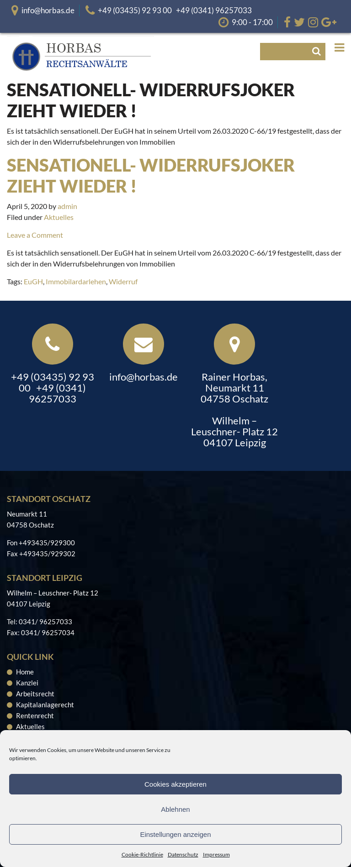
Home (25, 672)
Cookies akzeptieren (175, 784)
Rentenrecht (35, 715)
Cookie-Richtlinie (142, 854)
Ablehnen (175, 809)
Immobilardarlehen (76, 281)
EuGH (33, 281)
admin (67, 206)
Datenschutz (183, 854)
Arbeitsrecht (35, 693)
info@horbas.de (47, 10)
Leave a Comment (35, 234)
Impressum (216, 854)
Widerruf (123, 281)
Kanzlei (27, 683)
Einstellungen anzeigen (175, 834)
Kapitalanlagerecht (45, 704)
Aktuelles (59, 217)
